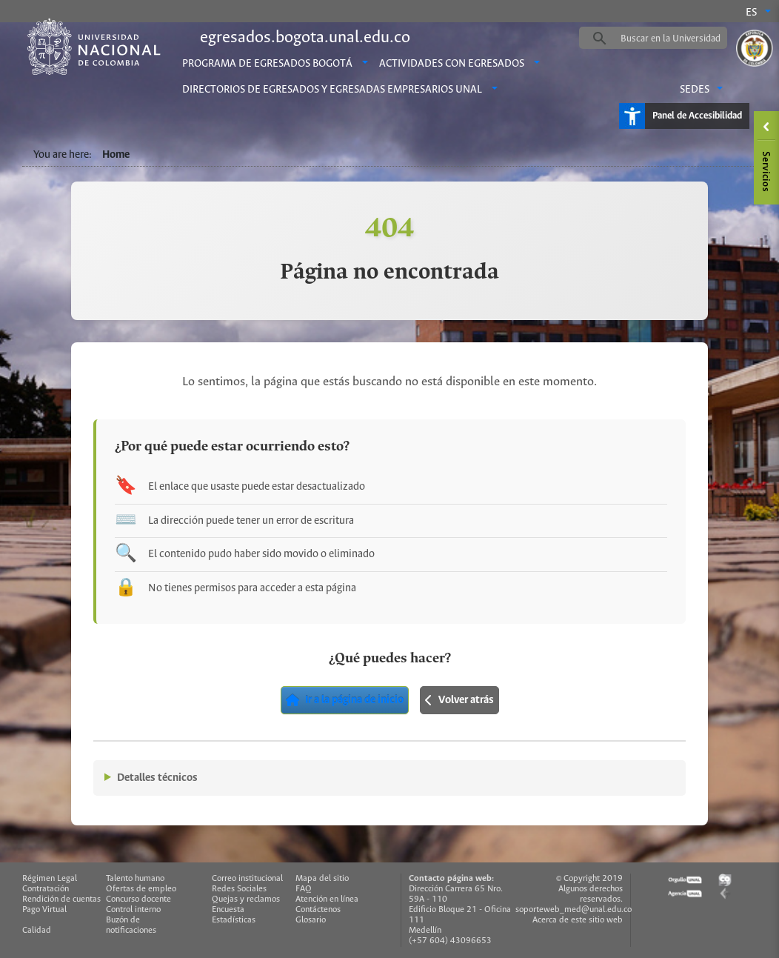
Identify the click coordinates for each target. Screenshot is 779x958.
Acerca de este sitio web (577, 920)
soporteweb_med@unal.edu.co (573, 909)
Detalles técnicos (157, 778)
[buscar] (676, 38)
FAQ (303, 889)
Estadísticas (233, 920)
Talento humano (135, 878)
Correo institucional (247, 878)
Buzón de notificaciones (131, 925)
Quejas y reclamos (246, 899)
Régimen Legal (49, 878)
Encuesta (228, 909)
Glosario (310, 920)
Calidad (36, 930)
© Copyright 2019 (589, 878)
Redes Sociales (239, 889)
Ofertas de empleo (141, 889)
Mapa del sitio (322, 878)
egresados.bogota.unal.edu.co (305, 38)
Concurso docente (138, 899)
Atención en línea (326, 899)
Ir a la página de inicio (345, 700)
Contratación (45, 889)
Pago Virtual (44, 909)
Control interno (133, 909)
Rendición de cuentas (61, 899)
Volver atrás (459, 700)
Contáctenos (318, 909)
